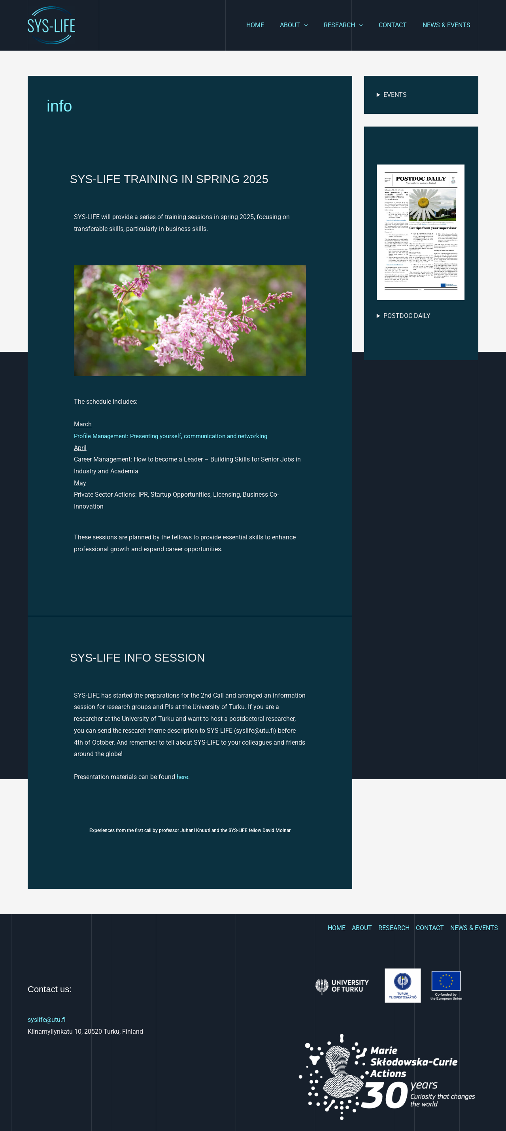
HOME (269, 25)
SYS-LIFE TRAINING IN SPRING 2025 (173, 178)
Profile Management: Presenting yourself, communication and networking (176, 435)
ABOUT (301, 25)
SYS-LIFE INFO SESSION (140, 657)
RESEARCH (347, 25)
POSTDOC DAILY (406, 316)
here (182, 776)
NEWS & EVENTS (448, 25)
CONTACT (397, 25)
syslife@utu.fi (47, 1019)
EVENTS (395, 94)
